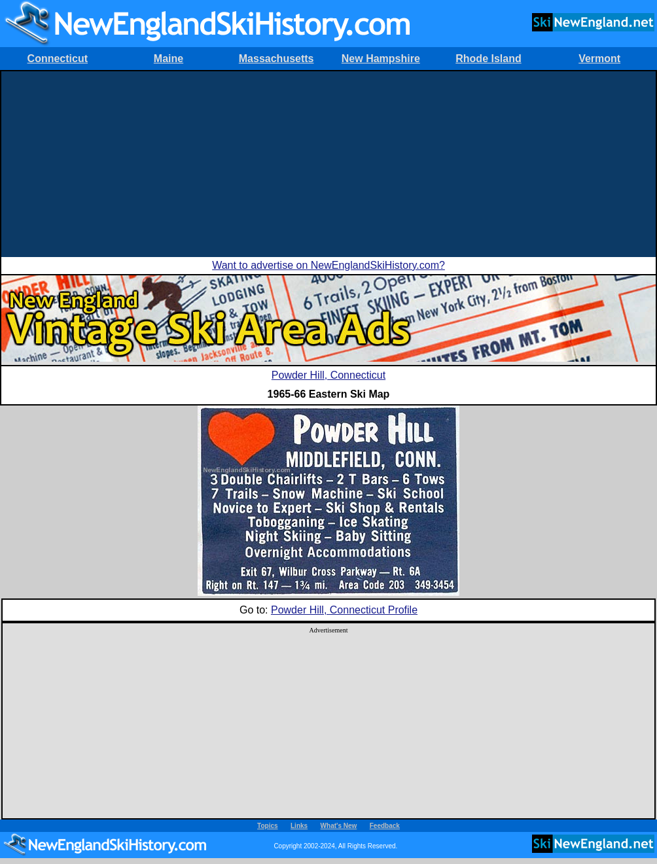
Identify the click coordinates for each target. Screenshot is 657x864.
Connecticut (57, 58)
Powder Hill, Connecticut (328, 375)
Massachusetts (276, 58)
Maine (168, 58)
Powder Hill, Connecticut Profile (344, 609)
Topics (267, 825)
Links (299, 825)
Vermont (599, 58)
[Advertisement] (328, 162)
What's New (339, 825)
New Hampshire (381, 58)
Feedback (385, 825)
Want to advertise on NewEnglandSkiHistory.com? (328, 265)
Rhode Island (488, 58)
